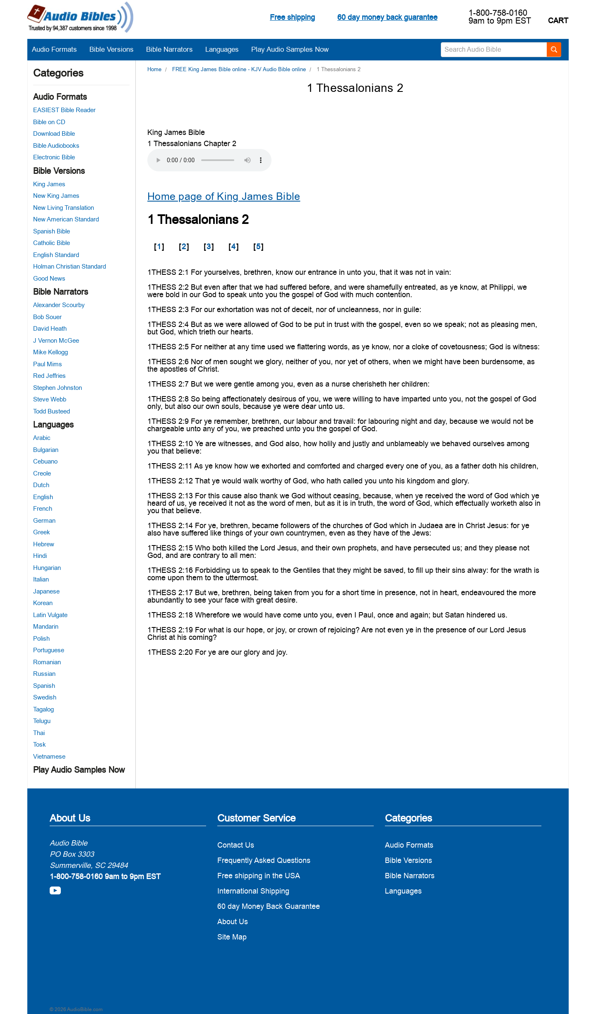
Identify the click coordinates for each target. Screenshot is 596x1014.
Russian (44, 673)
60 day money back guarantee (387, 17)
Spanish (44, 685)
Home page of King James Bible (223, 196)
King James (49, 184)
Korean (43, 602)
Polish (41, 638)
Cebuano (45, 461)
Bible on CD (49, 122)
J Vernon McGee (56, 340)
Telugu (41, 720)
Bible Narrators (173, 49)
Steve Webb (49, 399)
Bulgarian (45, 449)
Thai (39, 732)
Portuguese (48, 650)
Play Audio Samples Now (290, 49)
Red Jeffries (49, 375)
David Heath (50, 328)
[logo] (80, 19)
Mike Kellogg (50, 352)
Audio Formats (58, 49)
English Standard (56, 254)
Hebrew (43, 544)
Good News (49, 278)
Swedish (44, 697)
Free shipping (292, 17)
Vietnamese (49, 756)
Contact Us (235, 845)
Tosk (39, 744)
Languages (226, 49)
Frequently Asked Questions (263, 860)
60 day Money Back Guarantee (268, 906)
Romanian (47, 662)
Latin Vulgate (50, 614)
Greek (41, 532)
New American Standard (66, 219)
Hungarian (47, 567)
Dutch (41, 485)
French (42, 508)
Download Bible (54, 133)
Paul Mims (47, 364)
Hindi (40, 555)
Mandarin (45, 626)
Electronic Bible (54, 157)
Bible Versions (115, 49)
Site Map (232, 937)
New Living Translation (63, 207)
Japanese (46, 591)
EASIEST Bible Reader (64, 110)
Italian (41, 579)
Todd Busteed (51, 411)
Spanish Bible (51, 231)
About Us (232, 921)
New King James (56, 195)
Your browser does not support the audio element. (209, 160)
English (43, 497)
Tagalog (43, 709)
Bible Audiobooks (56, 145)
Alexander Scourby (59, 304)
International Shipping (253, 891)
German (44, 520)
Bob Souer (47, 316)
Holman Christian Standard (69, 266)
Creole (42, 473)
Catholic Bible (51, 242)
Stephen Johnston (57, 387)
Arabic (41, 437)
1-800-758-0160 (498, 13)
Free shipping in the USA (258, 875)
